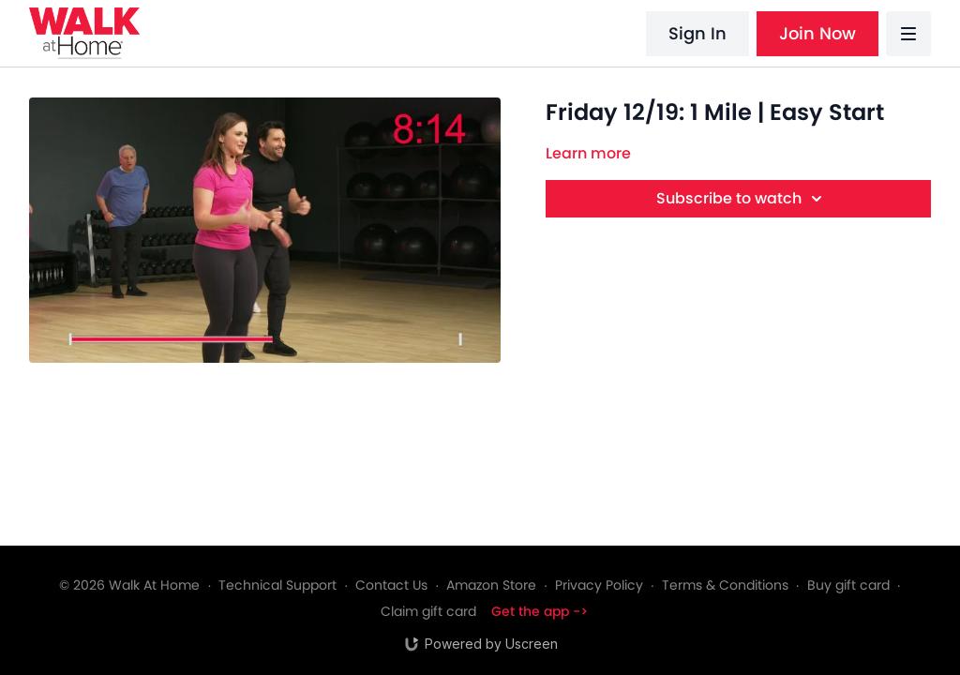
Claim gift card (428, 611)
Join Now (817, 33)
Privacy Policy (599, 585)
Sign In (697, 33)
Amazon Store (491, 585)
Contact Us (391, 585)
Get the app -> (539, 611)
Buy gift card (848, 585)
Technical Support (277, 585)
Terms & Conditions (725, 585)
